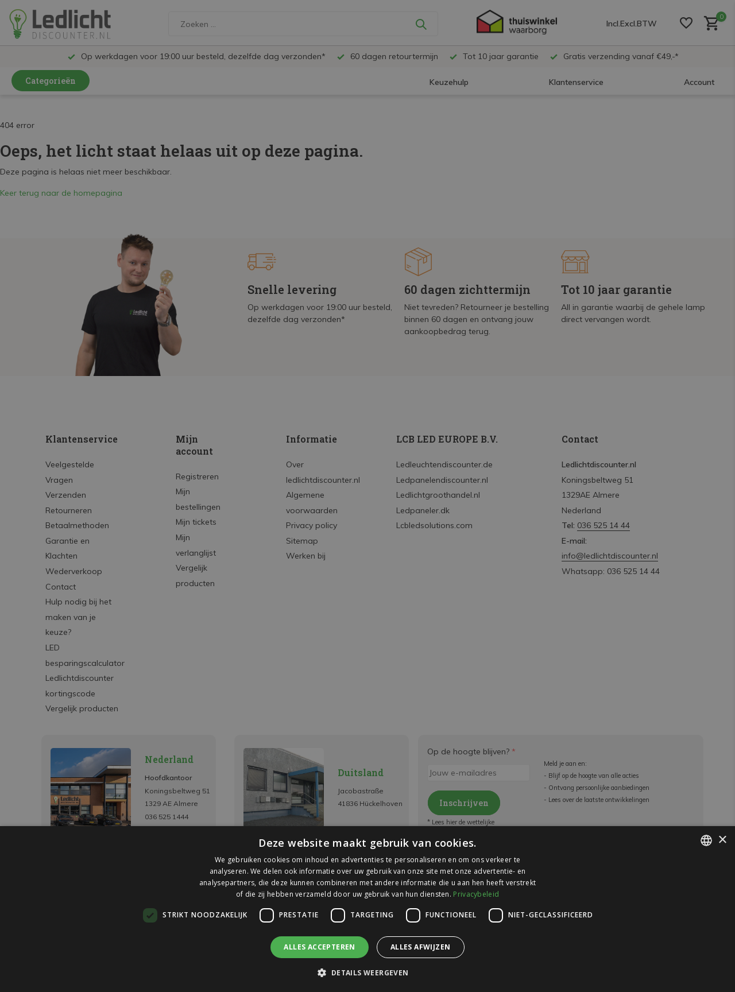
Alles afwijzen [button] (420, 947)
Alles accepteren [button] (319, 947)
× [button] (722, 840)
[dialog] (367, 909)
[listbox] (706, 840)
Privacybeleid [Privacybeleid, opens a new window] (476, 894)
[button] (367, 972)
